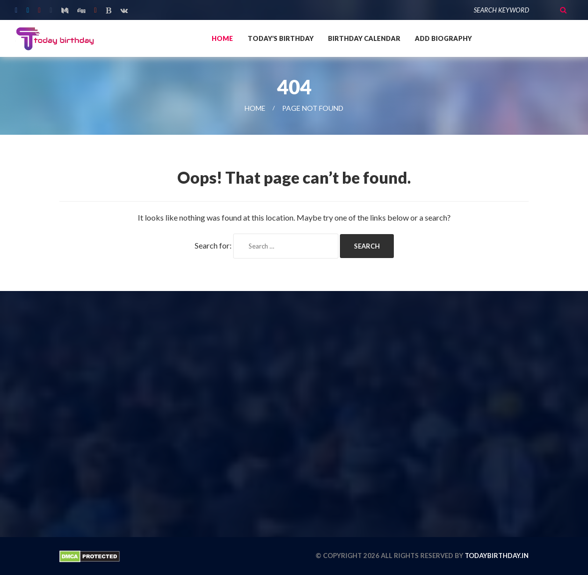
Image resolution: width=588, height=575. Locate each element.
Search (563, 10)
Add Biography (443, 38)
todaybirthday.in (497, 556)
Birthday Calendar (364, 38)
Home (222, 38)
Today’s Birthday (280, 38)
